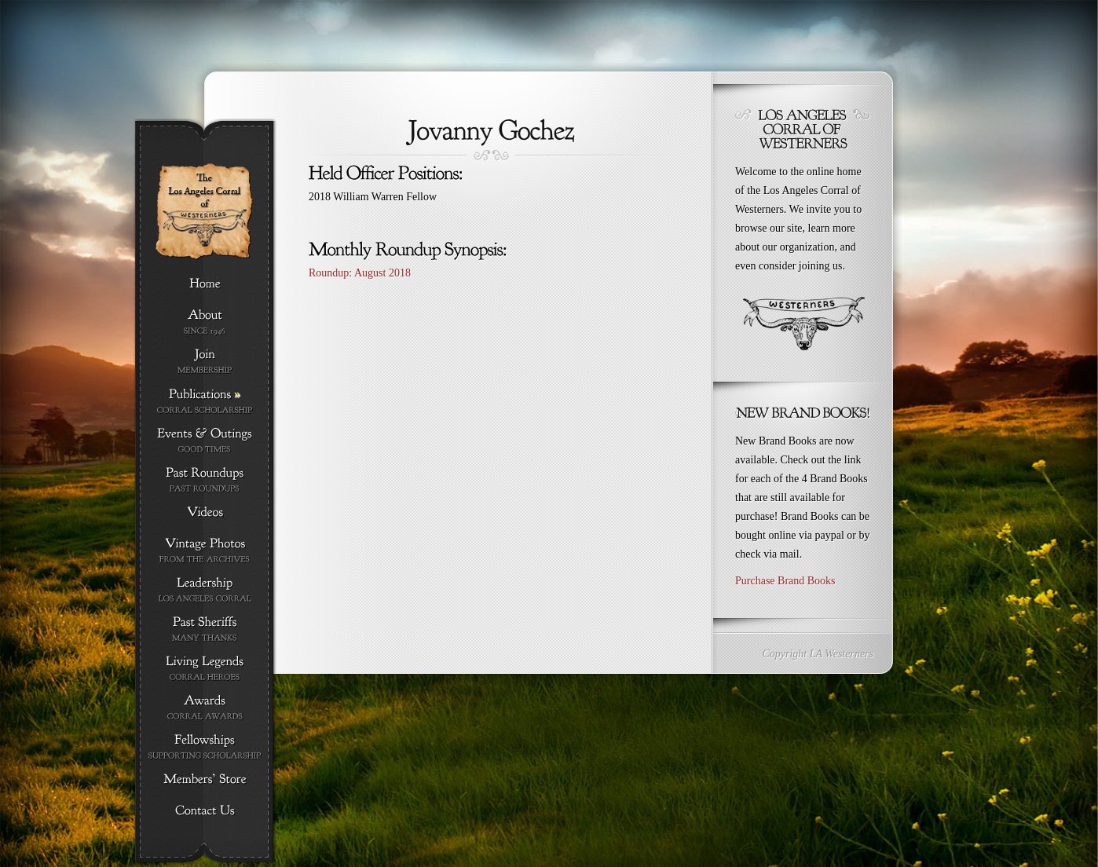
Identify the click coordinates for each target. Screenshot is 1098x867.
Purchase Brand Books (785, 581)
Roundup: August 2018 (360, 273)
